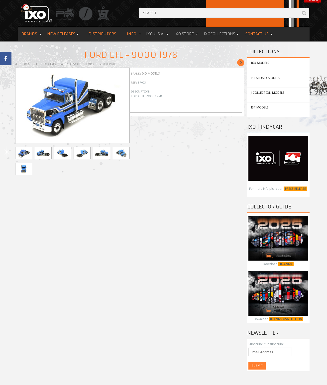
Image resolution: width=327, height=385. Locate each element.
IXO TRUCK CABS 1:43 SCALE (62, 64)
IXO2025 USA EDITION (286, 319)
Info (131, 33)
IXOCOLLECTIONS (219, 33)
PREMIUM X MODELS (265, 78)
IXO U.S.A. (155, 33)
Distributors (102, 33)
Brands (29, 33)
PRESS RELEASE (295, 189)
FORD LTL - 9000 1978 (100, 64)
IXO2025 (286, 264)
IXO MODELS (260, 63)
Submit (257, 366)
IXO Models (151, 73)
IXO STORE (184, 33)
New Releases (61, 33)
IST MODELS (260, 107)
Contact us (257, 33)
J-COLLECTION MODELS (267, 93)
